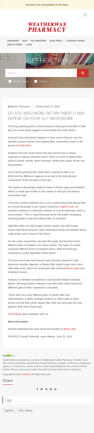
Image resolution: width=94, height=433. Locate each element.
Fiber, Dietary (25, 410)
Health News (19, 81)
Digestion (9, 410)
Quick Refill (56, 41)
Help (25, 41)
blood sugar (73, 268)
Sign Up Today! (15, 45)
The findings (14, 314)
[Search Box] (41, 73)
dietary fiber (69, 329)
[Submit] (83, 73)
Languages (13, 41)
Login (29, 45)
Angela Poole (66, 206)
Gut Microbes (23, 145)
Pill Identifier (38, 41)
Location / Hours (75, 41)
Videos (40, 81)
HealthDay (26, 374)
